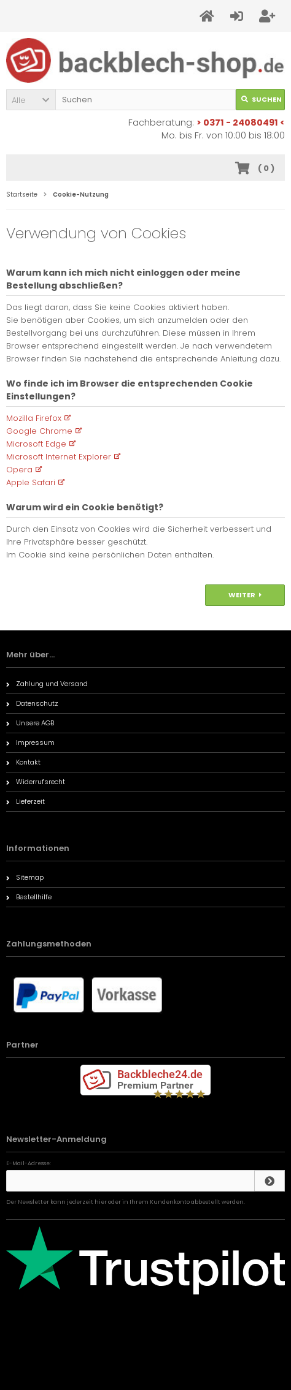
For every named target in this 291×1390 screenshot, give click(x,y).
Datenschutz (32, 703)
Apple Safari (30, 482)
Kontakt (23, 762)
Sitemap (25, 877)
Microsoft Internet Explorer (58, 457)
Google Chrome (39, 431)
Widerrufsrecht (35, 782)
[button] (30, 99)
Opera (19, 469)
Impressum (30, 742)
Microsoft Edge (36, 444)
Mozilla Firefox (33, 418)
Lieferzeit (25, 801)
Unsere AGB (30, 723)
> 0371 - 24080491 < (240, 122)
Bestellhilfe (29, 897)
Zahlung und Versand (47, 684)
